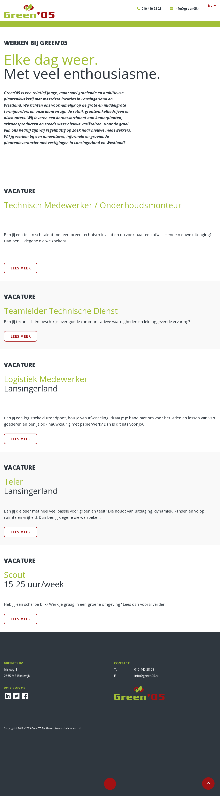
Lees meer (21, 327)
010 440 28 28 (144, 728)
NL (80, 787)
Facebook (25, 755)
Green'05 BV (29, 10)
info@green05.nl (146, 735)
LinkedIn (8, 755)
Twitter (16, 755)
